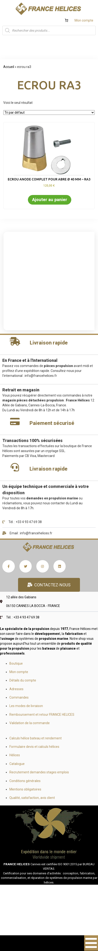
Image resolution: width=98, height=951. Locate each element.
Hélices (14, 755)
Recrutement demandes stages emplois (39, 772)
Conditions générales (25, 781)
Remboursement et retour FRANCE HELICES (41, 714)
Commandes (19, 697)
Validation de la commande (29, 723)
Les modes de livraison (26, 706)
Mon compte (84, 20)
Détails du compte (22, 680)
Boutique (16, 663)
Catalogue (17, 764)
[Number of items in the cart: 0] (66, 20)
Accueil (8, 67)
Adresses (16, 689)
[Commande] (49, 112)
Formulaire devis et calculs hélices (34, 747)
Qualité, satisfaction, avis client (32, 798)
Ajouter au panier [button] (49, 199)
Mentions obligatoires (25, 789)
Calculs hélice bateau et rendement (35, 738)
